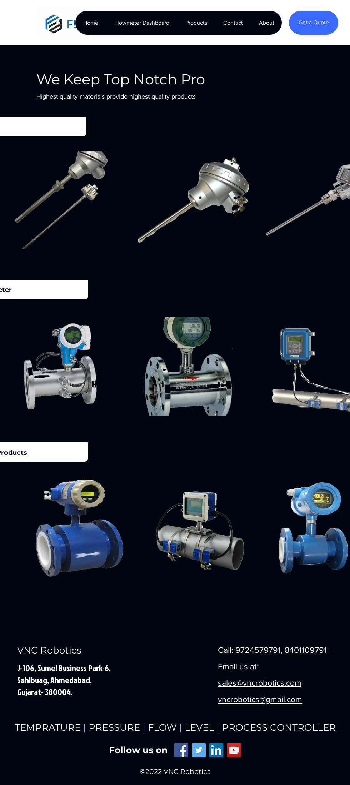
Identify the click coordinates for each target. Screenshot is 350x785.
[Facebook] (181, 750)
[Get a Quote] (313, 23)
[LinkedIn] (216, 750)
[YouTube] (234, 750)
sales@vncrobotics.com (259, 683)
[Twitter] (199, 750)
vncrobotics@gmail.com (260, 699)
